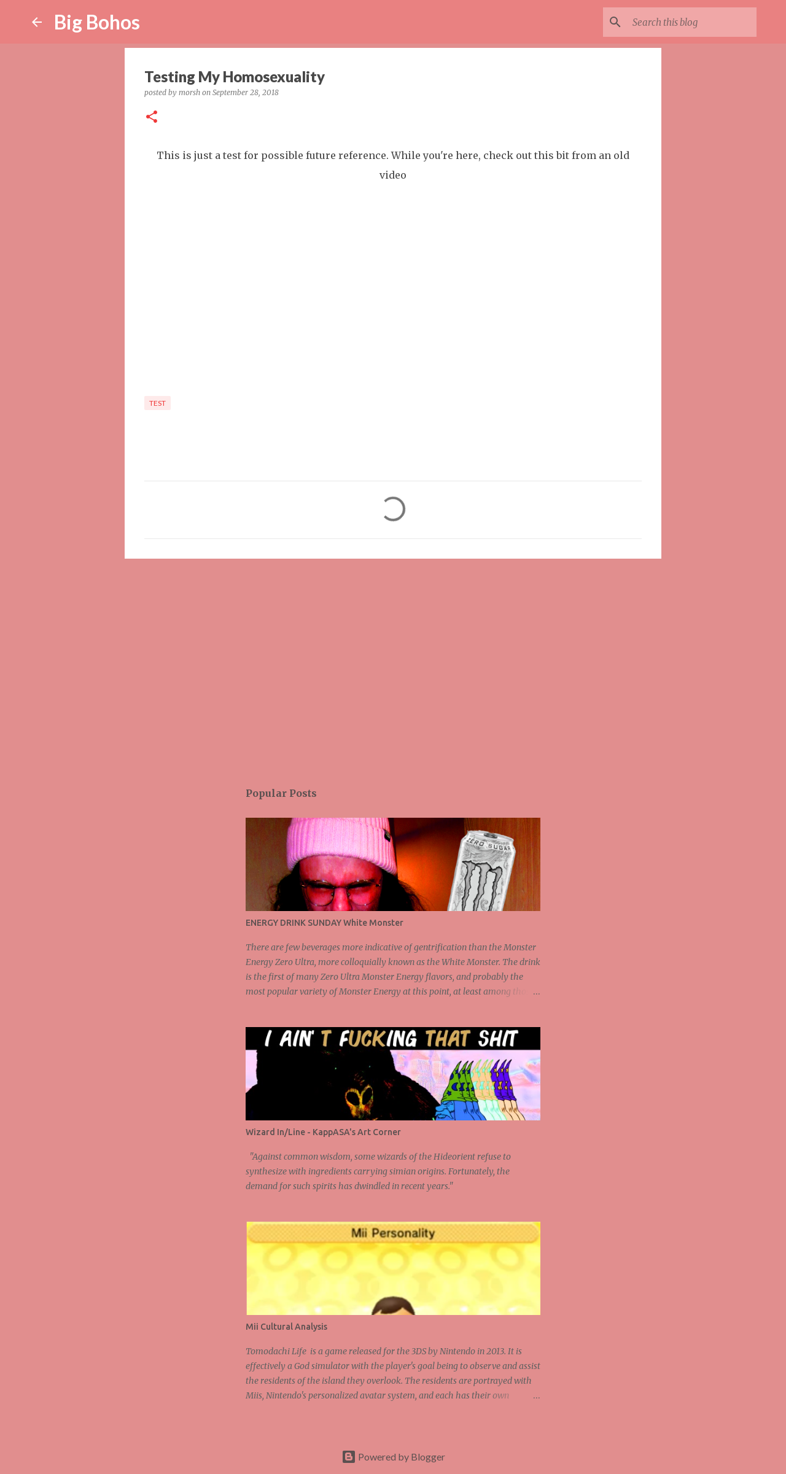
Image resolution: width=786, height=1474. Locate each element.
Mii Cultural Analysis (286, 1327)
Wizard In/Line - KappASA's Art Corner (323, 1132)
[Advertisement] (393, 663)
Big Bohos (97, 22)
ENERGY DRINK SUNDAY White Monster (324, 923)
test (157, 403)
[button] (151, 117)
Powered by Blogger (393, 1456)
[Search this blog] (692, 22)
